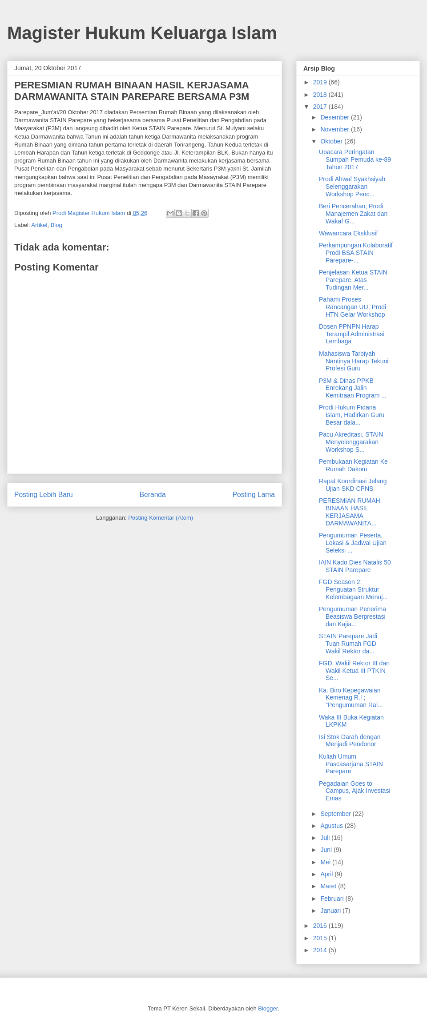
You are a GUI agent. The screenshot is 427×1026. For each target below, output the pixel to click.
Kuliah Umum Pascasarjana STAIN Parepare (351, 764)
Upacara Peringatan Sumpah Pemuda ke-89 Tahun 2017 (355, 159)
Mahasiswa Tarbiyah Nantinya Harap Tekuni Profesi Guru (353, 361)
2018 (321, 94)
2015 (321, 938)
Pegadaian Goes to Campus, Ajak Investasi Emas (355, 791)
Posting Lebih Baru (43, 494)
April (327, 874)
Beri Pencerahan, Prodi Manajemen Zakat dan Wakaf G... (353, 214)
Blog (56, 225)
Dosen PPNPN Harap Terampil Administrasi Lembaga (351, 334)
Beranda (153, 494)
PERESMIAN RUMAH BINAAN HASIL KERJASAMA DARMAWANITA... (349, 511)
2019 (321, 82)
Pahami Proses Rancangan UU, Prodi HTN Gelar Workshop (352, 307)
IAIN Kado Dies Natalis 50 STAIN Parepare (355, 566)
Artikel (39, 225)
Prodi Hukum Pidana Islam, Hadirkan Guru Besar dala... (351, 415)
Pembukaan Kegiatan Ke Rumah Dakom (353, 465)
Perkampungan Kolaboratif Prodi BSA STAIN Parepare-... (356, 253)
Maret (329, 886)
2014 (321, 950)
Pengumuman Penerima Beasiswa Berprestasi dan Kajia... (352, 616)
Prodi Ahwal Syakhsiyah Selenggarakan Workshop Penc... (352, 186)
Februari (332, 898)
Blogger (268, 1008)
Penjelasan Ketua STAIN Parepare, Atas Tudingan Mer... (353, 280)
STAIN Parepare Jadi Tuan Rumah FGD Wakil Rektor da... (348, 643)
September (336, 813)
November (335, 129)
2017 (321, 106)
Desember (335, 117)
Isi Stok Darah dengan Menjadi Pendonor (350, 740)
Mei (326, 862)
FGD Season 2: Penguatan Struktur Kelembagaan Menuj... (353, 589)
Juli (325, 837)
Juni (327, 849)
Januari (331, 910)
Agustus (332, 825)
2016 (321, 925)
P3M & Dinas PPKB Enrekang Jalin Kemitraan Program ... (353, 388)
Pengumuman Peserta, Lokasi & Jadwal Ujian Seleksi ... (353, 543)
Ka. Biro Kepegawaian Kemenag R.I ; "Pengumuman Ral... (351, 698)
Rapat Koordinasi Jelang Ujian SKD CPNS (353, 484)
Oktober (332, 141)
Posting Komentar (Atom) (160, 517)
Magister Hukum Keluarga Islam (142, 33)
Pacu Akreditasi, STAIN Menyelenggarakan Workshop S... (351, 442)
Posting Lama (254, 494)
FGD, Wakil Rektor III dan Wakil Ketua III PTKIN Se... (354, 671)
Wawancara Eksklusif (348, 233)
